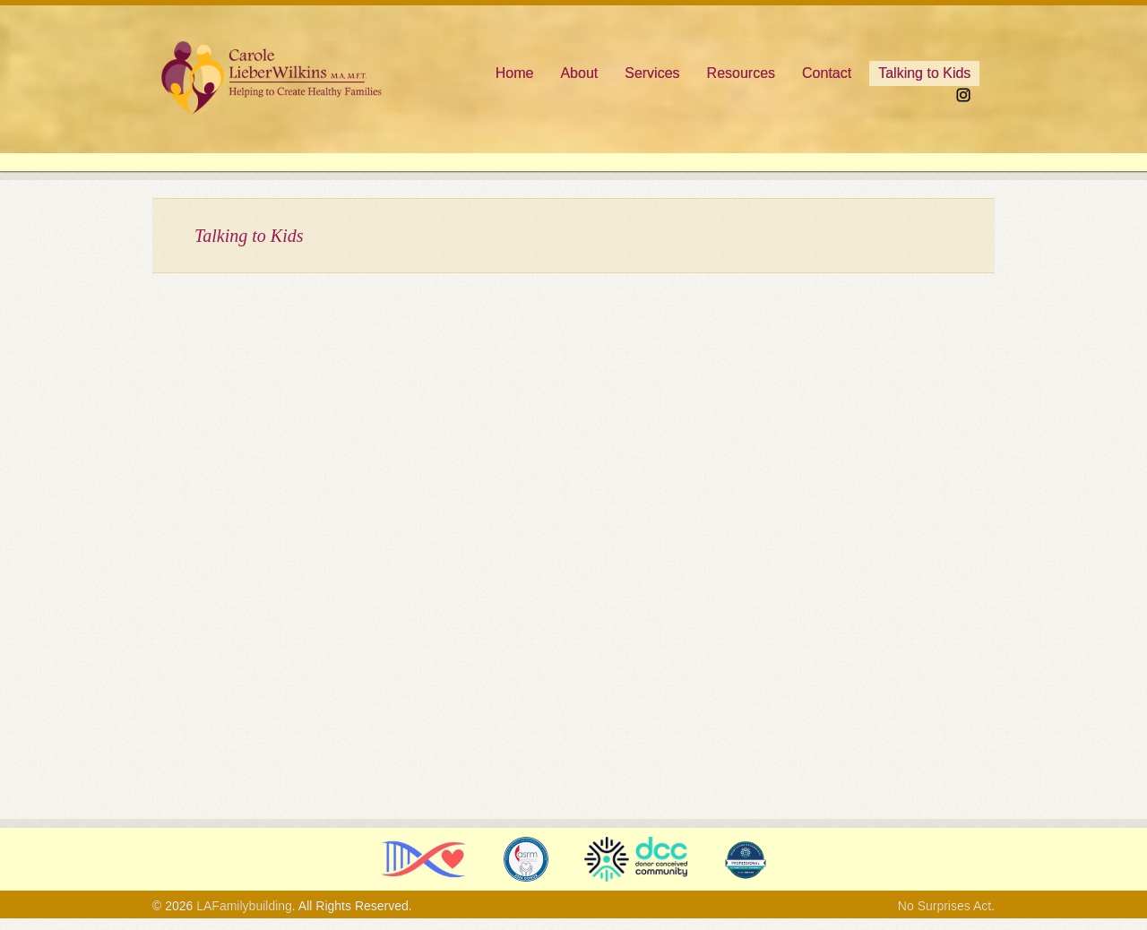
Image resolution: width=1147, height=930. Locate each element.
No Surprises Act (944, 906)
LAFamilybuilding (244, 906)
